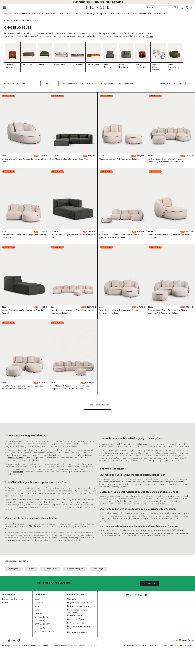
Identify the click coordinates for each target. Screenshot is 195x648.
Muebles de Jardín (43, 628)
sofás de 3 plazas (15, 458)
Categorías (40, 594)
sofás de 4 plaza (84, 455)
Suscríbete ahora (149, 583)
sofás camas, (18, 471)
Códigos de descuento (77, 632)
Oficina (134, 13)
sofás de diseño (50, 455)
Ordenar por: (9, 83)
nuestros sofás (14, 540)
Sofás (68, 13)
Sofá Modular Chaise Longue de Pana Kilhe (69, 159)
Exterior (33, 13)
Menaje (125, 13)
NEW (24, 13)
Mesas (61, 13)
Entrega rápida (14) (108, 83)
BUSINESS (159, 13)
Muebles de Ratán (43, 617)
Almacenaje (89, 13)
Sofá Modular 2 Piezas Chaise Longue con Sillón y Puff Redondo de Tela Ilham (23, 387)
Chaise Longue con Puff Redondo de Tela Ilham (120, 159)
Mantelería (39, 621)
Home (6, 21)
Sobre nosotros (9, 594)
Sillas (41, 13)
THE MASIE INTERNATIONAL (135, 595)
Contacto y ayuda (75, 594)
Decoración (113, 13)
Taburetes (50, 13)
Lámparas (101, 13)
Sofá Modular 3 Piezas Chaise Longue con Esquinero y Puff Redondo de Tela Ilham (166, 160)
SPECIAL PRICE (12, 13)
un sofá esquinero (115, 453)
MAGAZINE (146, 13)
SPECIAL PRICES (42, 624)
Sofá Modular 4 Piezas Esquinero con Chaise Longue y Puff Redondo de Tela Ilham (69, 387)
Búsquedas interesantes (45, 631)
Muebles (78, 13)
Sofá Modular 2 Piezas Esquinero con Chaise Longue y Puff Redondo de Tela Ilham (167, 311)
